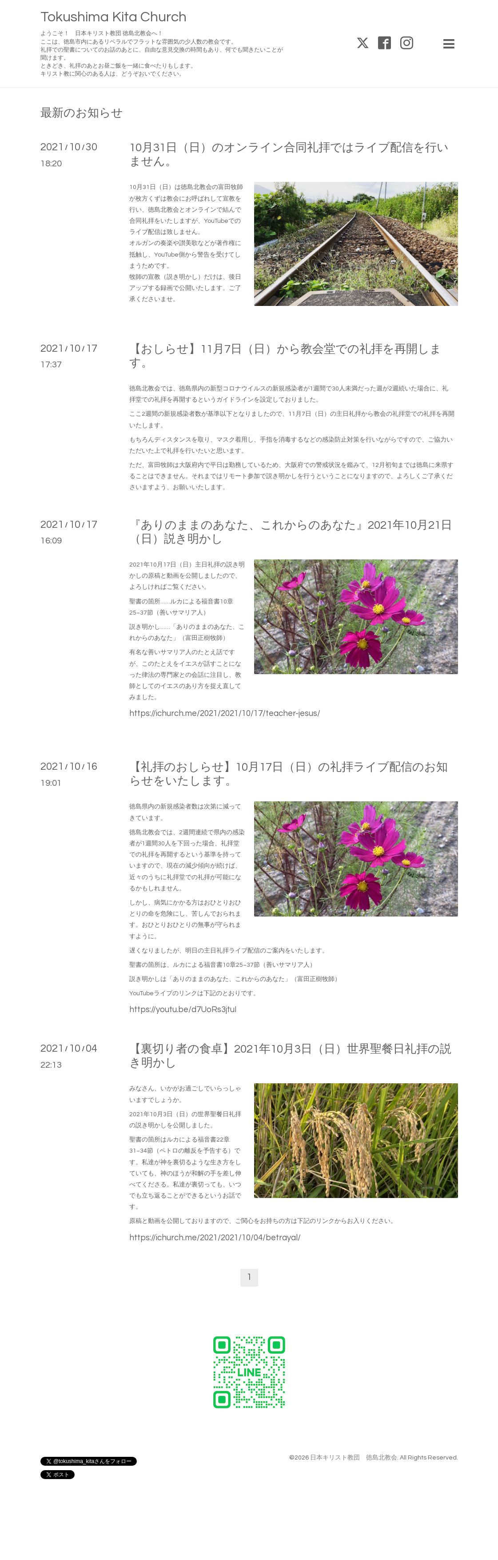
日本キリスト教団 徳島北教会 (353, 1458)
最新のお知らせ (81, 113)
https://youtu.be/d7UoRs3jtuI (183, 1009)
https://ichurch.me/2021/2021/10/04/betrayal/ (215, 1238)
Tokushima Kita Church (113, 17)
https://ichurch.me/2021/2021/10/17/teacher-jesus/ (224, 713)
